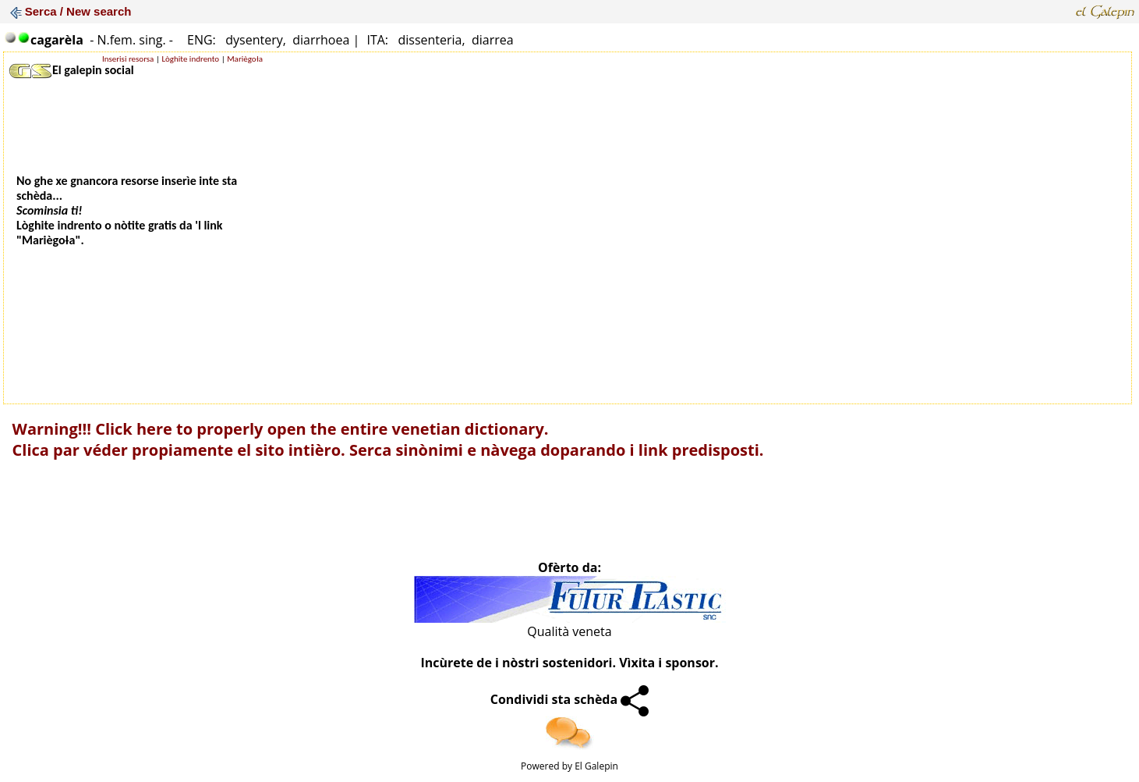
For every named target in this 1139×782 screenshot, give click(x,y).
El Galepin (596, 766)
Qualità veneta (569, 631)
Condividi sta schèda (569, 699)
